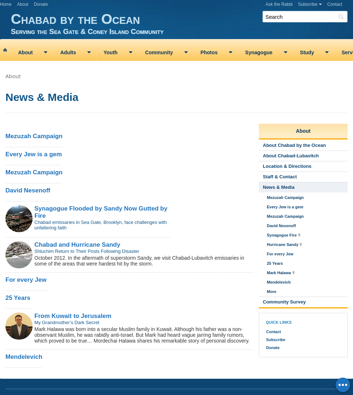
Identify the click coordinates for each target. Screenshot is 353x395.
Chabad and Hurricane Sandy (77, 244)
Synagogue (258, 52)
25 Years (17, 297)
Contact (334, 4)
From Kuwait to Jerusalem (73, 316)
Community (159, 52)
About (22, 4)
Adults (68, 52)
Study (307, 52)
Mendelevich (23, 356)
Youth (111, 52)
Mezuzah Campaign (34, 136)
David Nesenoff (27, 190)
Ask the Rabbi (279, 4)
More (271, 291)
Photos (209, 52)
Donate (41, 4)
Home (6, 4)
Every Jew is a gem (33, 154)
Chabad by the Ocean (182, 23)
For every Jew (25, 279)
